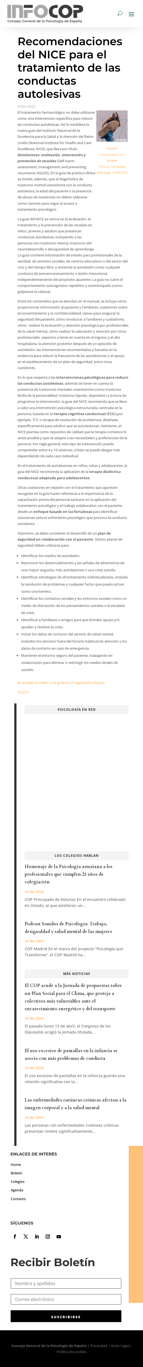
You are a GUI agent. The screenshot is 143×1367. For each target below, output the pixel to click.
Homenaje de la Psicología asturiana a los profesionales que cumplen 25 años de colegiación (69, 874)
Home (16, 1164)
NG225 (23, 692)
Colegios (17, 1181)
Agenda (17, 1190)
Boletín (16, 1173)
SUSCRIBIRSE (66, 1316)
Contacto (18, 1198)
